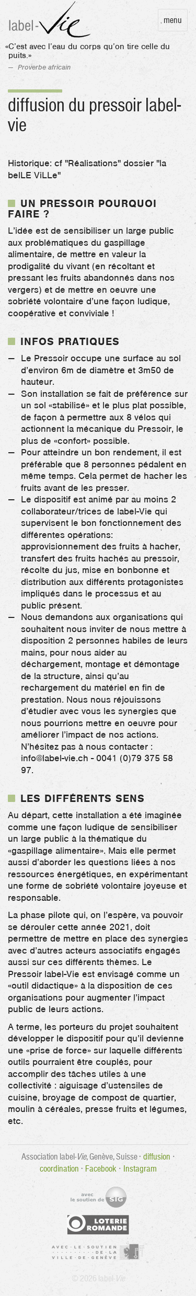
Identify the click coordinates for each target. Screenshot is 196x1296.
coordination (59, 1168)
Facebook (101, 1168)
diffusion (156, 1156)
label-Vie (51, 20)
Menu (173, 20)
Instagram (140, 1168)
